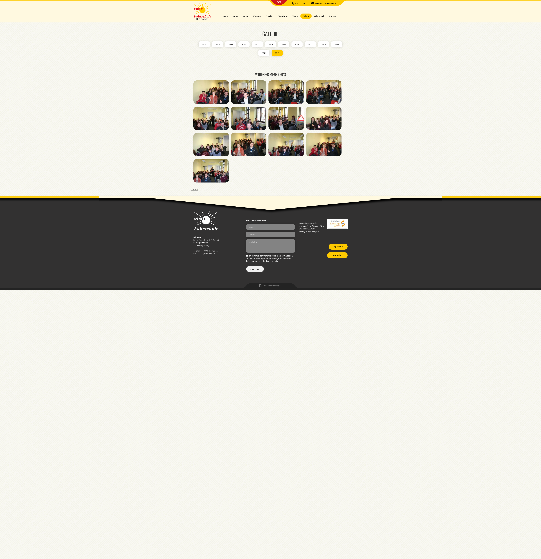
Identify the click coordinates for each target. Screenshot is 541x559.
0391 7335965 (300, 3)
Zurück (194, 189)
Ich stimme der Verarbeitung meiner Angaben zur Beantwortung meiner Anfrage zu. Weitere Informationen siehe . (269, 258)
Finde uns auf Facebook (272, 285)
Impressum (338, 246)
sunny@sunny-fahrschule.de (325, 3)
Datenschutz (272, 261)
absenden (255, 269)
